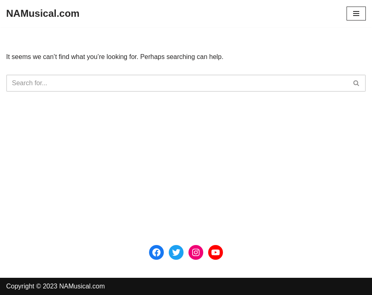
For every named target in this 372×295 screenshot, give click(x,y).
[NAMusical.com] (43, 13)
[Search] (176, 83)
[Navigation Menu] (356, 13)
